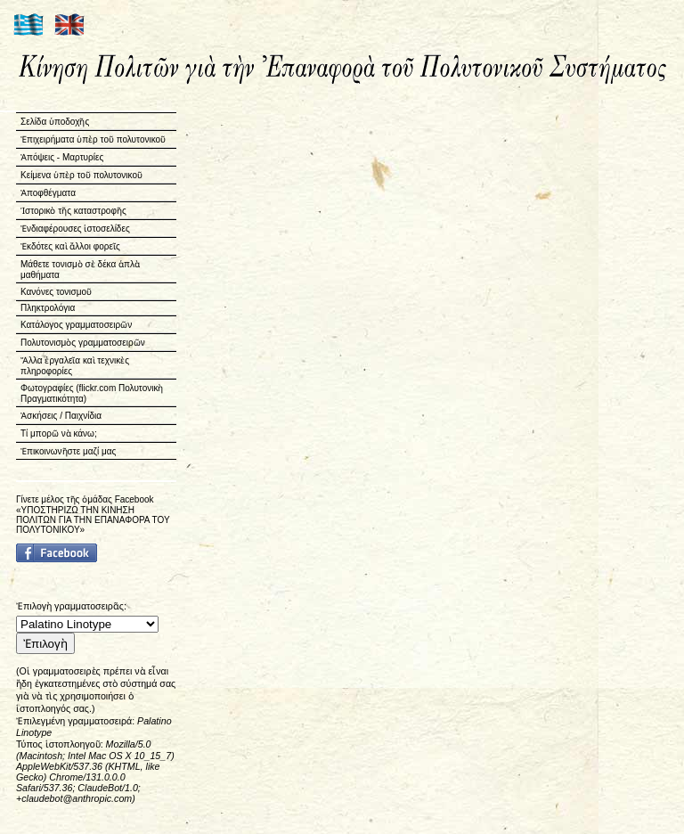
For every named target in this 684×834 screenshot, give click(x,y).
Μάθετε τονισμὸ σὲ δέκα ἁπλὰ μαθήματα (80, 269)
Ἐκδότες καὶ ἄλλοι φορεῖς (70, 246)
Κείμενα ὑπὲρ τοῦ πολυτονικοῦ (81, 175)
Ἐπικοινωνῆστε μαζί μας (68, 451)
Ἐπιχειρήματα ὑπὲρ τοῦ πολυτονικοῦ (93, 139)
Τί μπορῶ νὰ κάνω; (58, 433)
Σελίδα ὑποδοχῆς (54, 122)
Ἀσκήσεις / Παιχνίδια (61, 416)
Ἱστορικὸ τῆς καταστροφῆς (73, 211)
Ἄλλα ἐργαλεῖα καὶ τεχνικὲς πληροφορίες (74, 366)
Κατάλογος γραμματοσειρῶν (76, 325)
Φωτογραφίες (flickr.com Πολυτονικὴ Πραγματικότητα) (91, 393)
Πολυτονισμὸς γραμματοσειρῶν (82, 343)
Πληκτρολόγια (47, 308)
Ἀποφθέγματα (48, 193)
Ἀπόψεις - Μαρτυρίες (61, 157)
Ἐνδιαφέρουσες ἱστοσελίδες (75, 228)
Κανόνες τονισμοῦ (56, 292)
